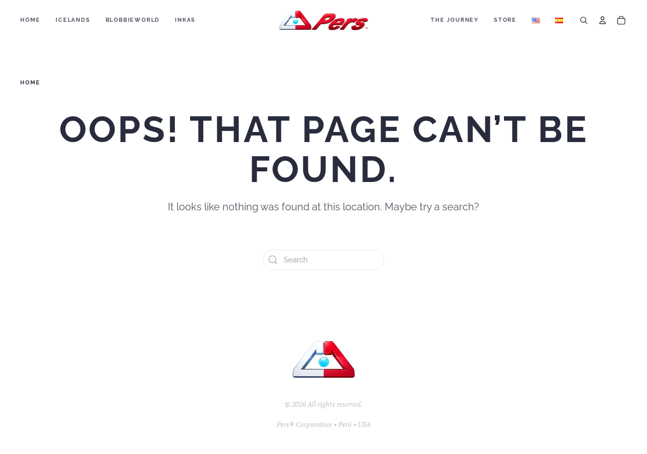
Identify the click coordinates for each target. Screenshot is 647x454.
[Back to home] (324, 20)
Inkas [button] (185, 20)
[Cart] (621, 20)
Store (505, 20)
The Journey (455, 20)
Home (30, 20)
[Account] (602, 20)
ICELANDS (73, 20)
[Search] (583, 20)
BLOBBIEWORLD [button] (133, 20)
